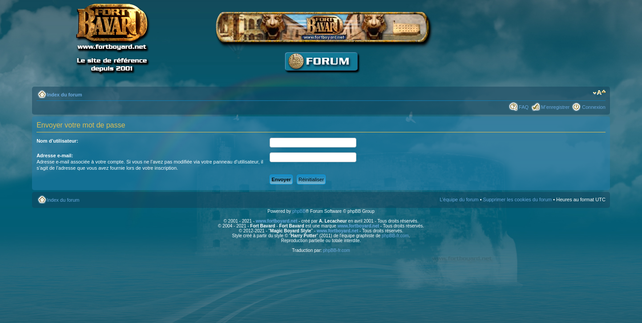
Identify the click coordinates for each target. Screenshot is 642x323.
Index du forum (64, 94)
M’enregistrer (555, 107)
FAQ (524, 107)
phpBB (299, 211)
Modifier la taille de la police (599, 93)
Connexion (594, 107)
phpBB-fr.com (395, 235)
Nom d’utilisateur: (57, 141)
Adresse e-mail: (54, 155)
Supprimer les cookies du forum (517, 199)
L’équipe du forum (459, 199)
